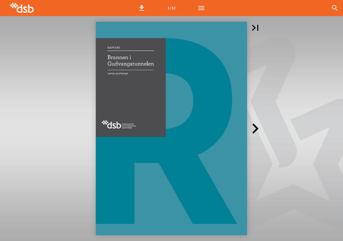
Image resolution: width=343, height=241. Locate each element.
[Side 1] (171, 8)
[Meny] (201, 8)
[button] (142, 8)
